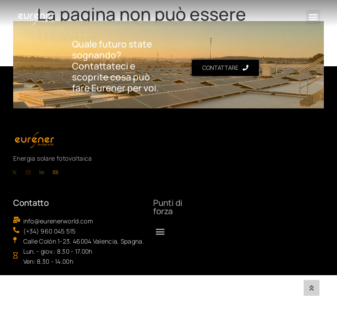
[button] (313, 17)
